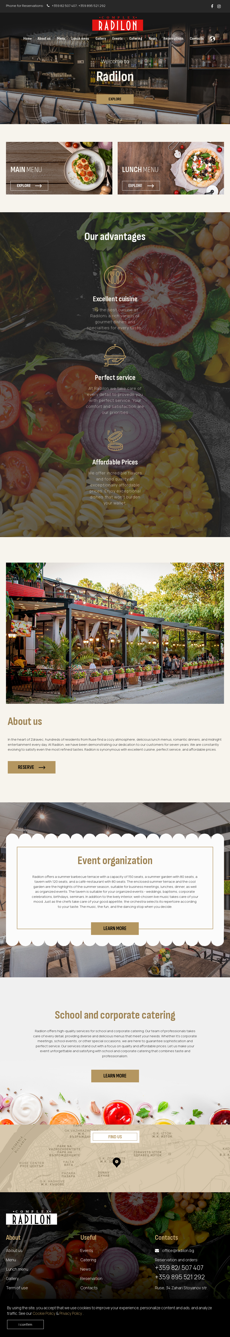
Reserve (31, 767)
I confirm (25, 1324)
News (85, 1269)
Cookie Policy (44, 1313)
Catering (88, 1259)
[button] (211, 37)
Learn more (115, 928)
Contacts (89, 1287)
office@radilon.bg (178, 1250)
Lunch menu (17, 1269)
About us (14, 1250)
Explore (115, 99)
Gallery (12, 1278)
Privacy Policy (71, 1313)
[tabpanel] (115, 68)
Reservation (91, 1278)
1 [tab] (115, 114)
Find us (115, 1137)
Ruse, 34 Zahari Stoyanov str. (181, 1287)
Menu (11, 1259)
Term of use (17, 1287)
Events (86, 1250)
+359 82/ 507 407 (179, 1267)
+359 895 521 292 (91, 5)
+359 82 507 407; (62, 5)
